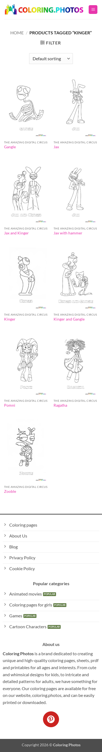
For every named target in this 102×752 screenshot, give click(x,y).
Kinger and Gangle (69, 319)
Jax (56, 147)
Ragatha (60, 405)
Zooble (10, 491)
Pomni (9, 405)
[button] (93, 9)
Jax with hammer (68, 233)
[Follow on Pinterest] (51, 719)
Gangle (10, 147)
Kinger (10, 319)
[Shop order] (51, 58)
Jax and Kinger (16, 233)
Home (17, 32)
